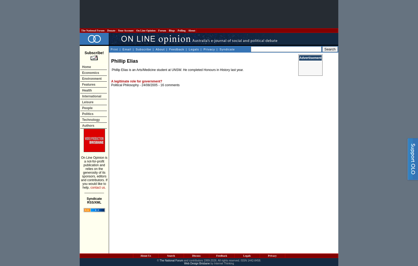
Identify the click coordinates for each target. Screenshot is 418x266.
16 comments (170, 85)
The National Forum (93, 30)
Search (171, 255)
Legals (194, 49)
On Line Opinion (145, 30)
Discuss (196, 255)
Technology (91, 120)
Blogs (172, 30)
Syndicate (227, 49)
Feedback (176, 49)
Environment (92, 79)
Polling (181, 30)
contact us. (98, 187)
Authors (88, 126)
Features (88, 84)
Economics (90, 73)
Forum (162, 30)
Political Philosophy (125, 85)
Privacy (209, 49)
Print (114, 49)
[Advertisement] (209, 14)
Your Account (125, 30)
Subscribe (143, 49)
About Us (145, 255)
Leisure (88, 102)
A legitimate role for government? (136, 81)
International (91, 96)
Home (86, 67)
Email (127, 49)
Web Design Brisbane (197, 263)
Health (87, 90)
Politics (88, 114)
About (192, 30)
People (87, 108)
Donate (111, 30)
